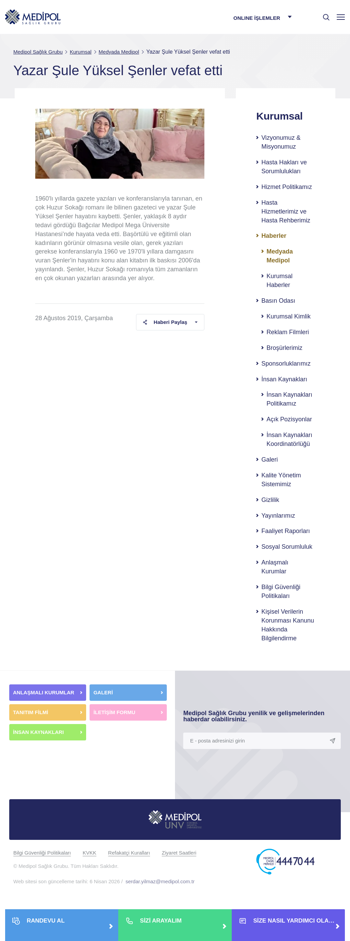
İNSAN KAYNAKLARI (39, 732)
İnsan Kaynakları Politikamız (289, 399)
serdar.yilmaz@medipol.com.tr (159, 881)
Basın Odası (278, 300)
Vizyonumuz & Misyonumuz (281, 142)
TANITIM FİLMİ (30, 712)
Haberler (273, 235)
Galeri (269, 459)
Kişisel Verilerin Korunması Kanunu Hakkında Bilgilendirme (287, 625)
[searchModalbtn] (323, 14)
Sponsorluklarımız (286, 363)
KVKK (89, 853)
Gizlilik (270, 499)
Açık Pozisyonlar (289, 419)
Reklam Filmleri (288, 332)
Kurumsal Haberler (280, 280)
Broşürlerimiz (284, 347)
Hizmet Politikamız (286, 186)
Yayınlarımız (278, 515)
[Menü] (341, 17)
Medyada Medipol (280, 256)
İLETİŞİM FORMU (114, 712)
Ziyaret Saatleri (179, 853)
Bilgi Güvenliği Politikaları (280, 591)
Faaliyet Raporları (285, 531)
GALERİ (103, 692)
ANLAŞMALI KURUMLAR (43, 692)
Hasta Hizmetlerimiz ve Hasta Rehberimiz (285, 211)
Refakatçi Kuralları (129, 853)
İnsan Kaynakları (284, 379)
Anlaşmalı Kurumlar (274, 567)
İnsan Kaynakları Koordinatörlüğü (289, 439)
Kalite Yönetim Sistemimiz (281, 480)
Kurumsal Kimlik (289, 316)
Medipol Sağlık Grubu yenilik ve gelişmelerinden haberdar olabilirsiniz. (253, 716)
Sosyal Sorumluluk (286, 546)
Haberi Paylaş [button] (165, 322)
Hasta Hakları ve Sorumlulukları (284, 167)
